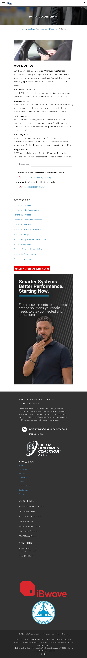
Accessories (42, 29)
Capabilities (23, 469)
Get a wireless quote (27, 511)
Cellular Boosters (26, 521)
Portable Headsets (22, 244)
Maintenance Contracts (28, 531)
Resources (24, 164)
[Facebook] (41, 654)
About (21, 465)
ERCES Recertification (28, 536)
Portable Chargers (22, 234)
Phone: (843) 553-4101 (27, 556)
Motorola (53, 29)
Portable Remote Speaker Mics (28, 249)
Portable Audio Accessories (26, 210)
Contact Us (23, 494)
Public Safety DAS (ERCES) (30, 516)
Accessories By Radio (23, 259)
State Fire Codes (25, 486)
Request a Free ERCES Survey (31, 506)
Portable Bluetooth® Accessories (29, 219)
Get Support (23, 490)
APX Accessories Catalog (33, 186)
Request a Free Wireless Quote (32, 269)
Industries (22, 478)
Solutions (31, 29)
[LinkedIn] (45, 654)
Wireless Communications (29, 526)
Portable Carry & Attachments (27, 229)
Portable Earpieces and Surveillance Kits (32, 239)
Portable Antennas (22, 205)
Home (23, 29)
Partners (22, 482)
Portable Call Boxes (23, 224)
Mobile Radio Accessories (25, 254)
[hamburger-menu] (3, 3)
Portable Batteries (22, 214)
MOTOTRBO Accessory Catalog (36, 177)
